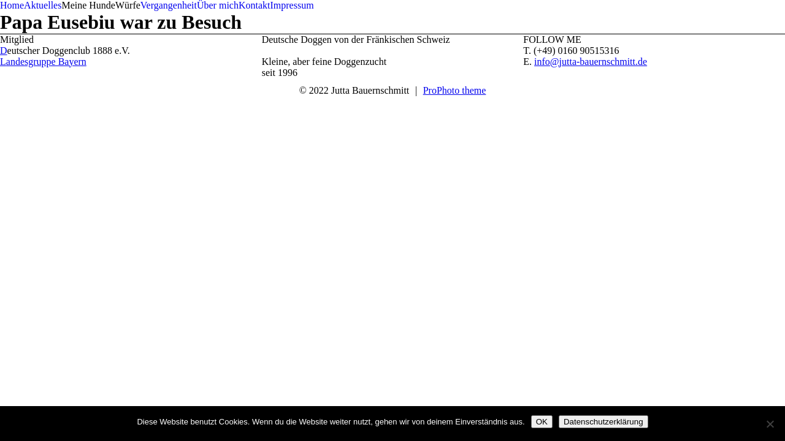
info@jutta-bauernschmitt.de (590, 61)
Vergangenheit (168, 5)
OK (542, 421)
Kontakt (254, 5)
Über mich (218, 5)
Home (12, 5)
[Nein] (770, 424)
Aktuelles (42, 5)
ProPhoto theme (454, 90)
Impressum (291, 5)
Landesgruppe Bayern (43, 61)
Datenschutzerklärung (603, 421)
